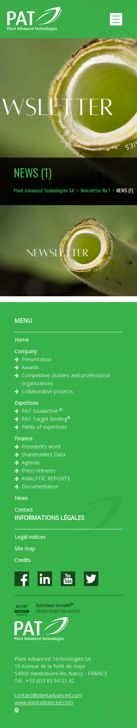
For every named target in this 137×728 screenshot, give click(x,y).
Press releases (39, 470)
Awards (30, 367)
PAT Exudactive (42, 410)
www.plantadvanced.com (43, 702)
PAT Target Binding (46, 418)
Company (25, 351)
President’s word (41, 446)
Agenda (30, 462)
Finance (23, 438)
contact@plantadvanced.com (48, 695)
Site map (24, 548)
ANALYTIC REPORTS (46, 478)
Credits (22, 560)
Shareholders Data (43, 454)
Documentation (40, 486)
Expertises (26, 402)
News (21, 498)
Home (21, 339)
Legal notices (30, 536)
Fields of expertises (44, 426)
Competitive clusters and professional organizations (66, 379)
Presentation (37, 359)
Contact (23, 509)
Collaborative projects (47, 391)
